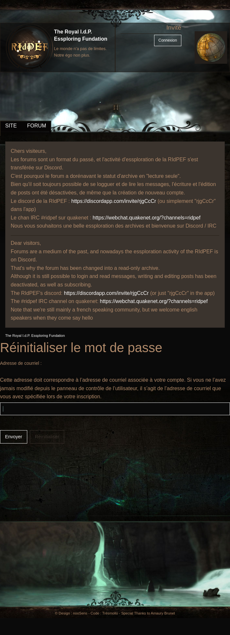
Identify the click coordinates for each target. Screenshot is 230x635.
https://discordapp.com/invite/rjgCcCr (113, 201)
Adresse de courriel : (21, 363)
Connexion (167, 40)
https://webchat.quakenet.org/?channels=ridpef (146, 217)
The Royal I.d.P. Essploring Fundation (35, 335)
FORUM (36, 125)
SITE (11, 125)
